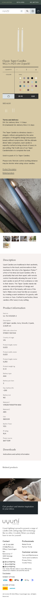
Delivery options (9, 585)
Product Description (9, 169)
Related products (8, 173)
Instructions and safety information (16, 454)
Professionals (28, 541)
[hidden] (33, 11)
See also (7, 103)
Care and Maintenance (30, 555)
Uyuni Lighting (7, 2)
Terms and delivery (10, 120)
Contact (6, 541)
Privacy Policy (26, 560)
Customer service (29, 552)
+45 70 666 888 (8, 545)
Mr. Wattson (34, 2)
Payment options (9, 577)
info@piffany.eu (8, 547)
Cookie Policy (27, 563)
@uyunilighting (9, 562)
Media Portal (26, 544)
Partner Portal (27, 547)
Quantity (8, 69)
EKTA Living (20, 2)
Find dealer (7, 573)
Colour (8, 74)
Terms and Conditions (30, 558)
